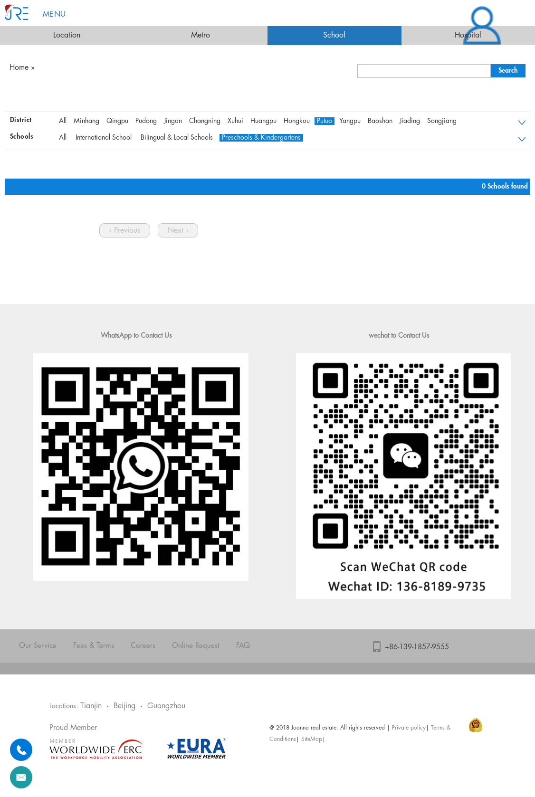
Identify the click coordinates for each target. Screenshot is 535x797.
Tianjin (91, 706)
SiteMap (311, 739)
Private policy (409, 728)
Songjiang (442, 121)
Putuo (324, 121)
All (63, 121)
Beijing (124, 706)
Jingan (173, 121)
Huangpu (263, 121)
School (334, 35)
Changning (204, 121)
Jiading (410, 121)
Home (19, 68)
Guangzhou (166, 706)
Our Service (38, 646)
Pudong (146, 121)
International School (104, 138)
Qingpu (117, 121)
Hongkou (297, 121)
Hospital (468, 35)
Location (66, 35)
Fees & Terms (93, 646)
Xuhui (235, 121)
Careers (143, 646)
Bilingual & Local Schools (177, 138)
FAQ (243, 646)
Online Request (196, 646)
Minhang (86, 121)
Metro (200, 35)
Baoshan (380, 121)
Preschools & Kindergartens (261, 138)
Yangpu (350, 121)
